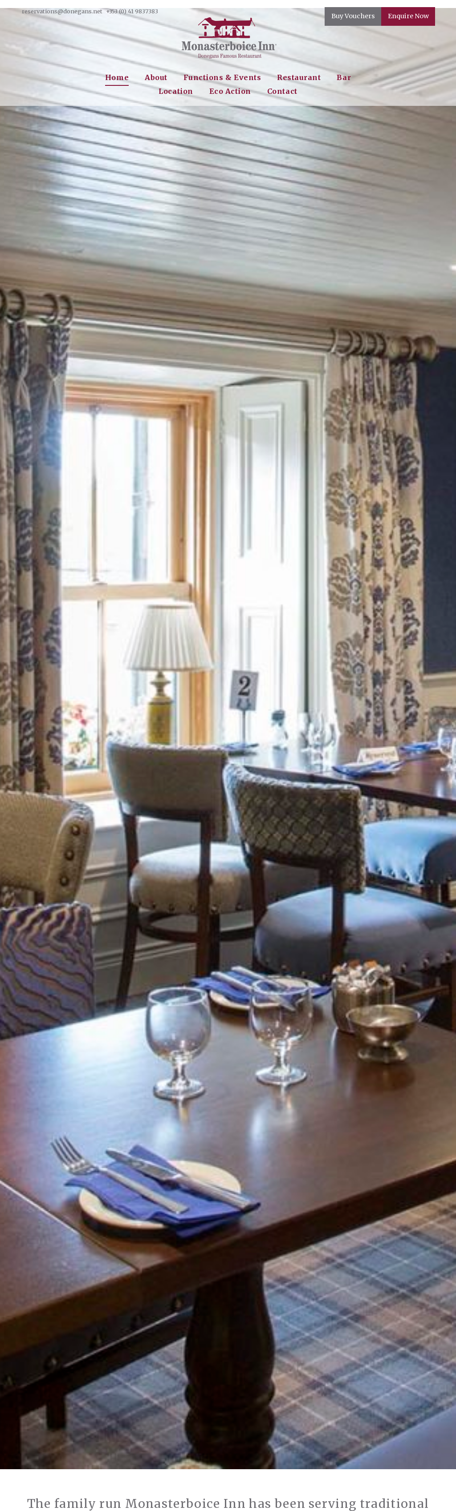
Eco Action (230, 91)
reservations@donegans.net (62, 11)
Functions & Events (222, 77)
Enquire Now (408, 16)
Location (176, 91)
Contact (282, 91)
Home (117, 77)
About (156, 77)
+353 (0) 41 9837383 (132, 11)
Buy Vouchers (353, 16)
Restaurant (299, 77)
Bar (344, 77)
